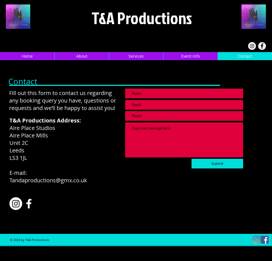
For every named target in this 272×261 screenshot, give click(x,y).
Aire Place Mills (28, 135)
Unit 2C (18, 143)
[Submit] (217, 163)
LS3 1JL (18, 158)
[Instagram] (252, 46)
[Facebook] (262, 46)
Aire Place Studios (32, 128)
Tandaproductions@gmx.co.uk (48, 180)
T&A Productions (142, 17)
